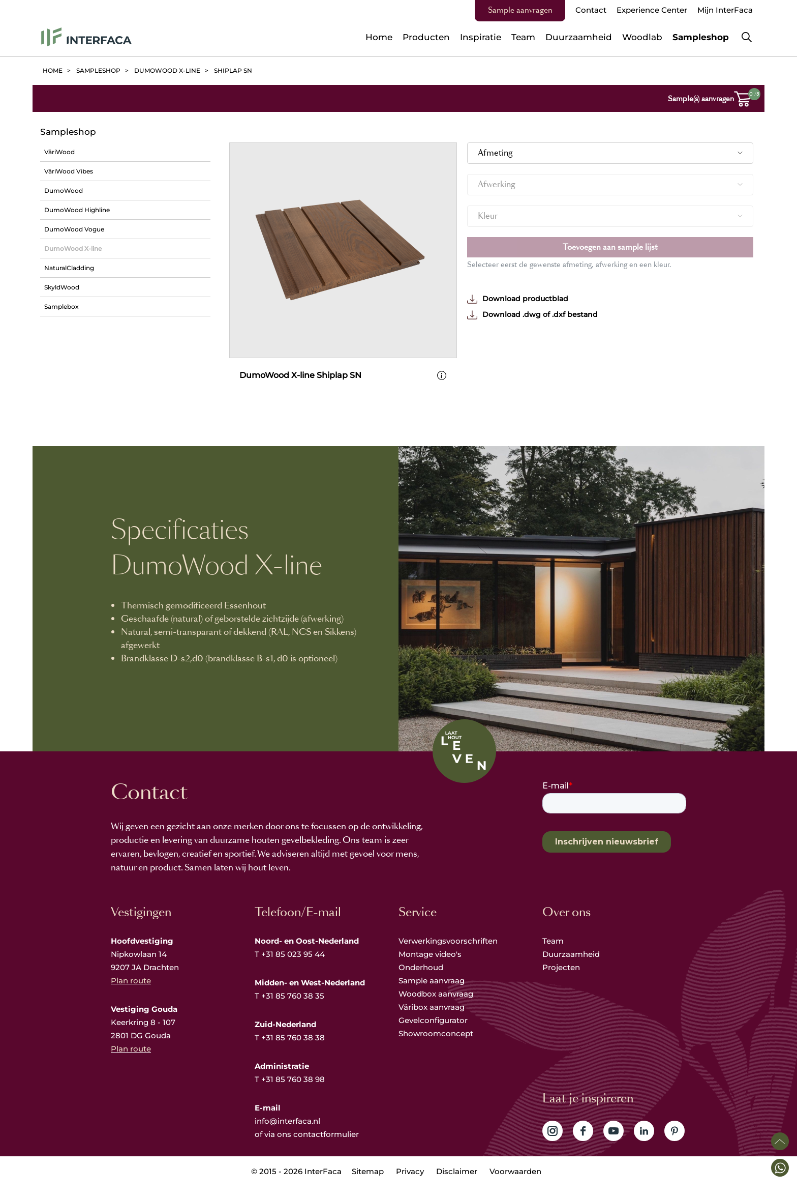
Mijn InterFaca (725, 10)
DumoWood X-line (73, 248)
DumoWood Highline (77, 210)
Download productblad (517, 299)
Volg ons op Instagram (552, 1143)
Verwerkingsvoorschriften (448, 953)
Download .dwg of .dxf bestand (532, 315)
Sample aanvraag (431, 993)
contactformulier (326, 1146)
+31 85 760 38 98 (293, 1091)
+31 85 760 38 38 (293, 1050)
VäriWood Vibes (68, 171)
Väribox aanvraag (431, 1019)
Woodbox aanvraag (435, 1006)
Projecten (561, 979)
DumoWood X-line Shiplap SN (300, 387)
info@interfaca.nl (287, 1133)
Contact (590, 10)
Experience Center (652, 10)
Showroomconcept (436, 1045)
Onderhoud (420, 979)
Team (553, 953)
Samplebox (61, 306)
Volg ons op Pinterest (674, 1143)
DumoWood (63, 190)
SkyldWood (61, 287)
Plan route (131, 993)
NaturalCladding (69, 268)
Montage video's (430, 966)
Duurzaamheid (571, 966)
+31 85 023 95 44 (293, 966)
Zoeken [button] (746, 37)
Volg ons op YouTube (613, 1143)
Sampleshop (68, 132)
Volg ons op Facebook (583, 1143)
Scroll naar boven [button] (780, 1141)
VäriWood (59, 152)
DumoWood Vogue (74, 229)
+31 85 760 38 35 (292, 1008)
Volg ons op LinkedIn (644, 1143)
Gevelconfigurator (433, 1032)
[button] (780, 1168)
